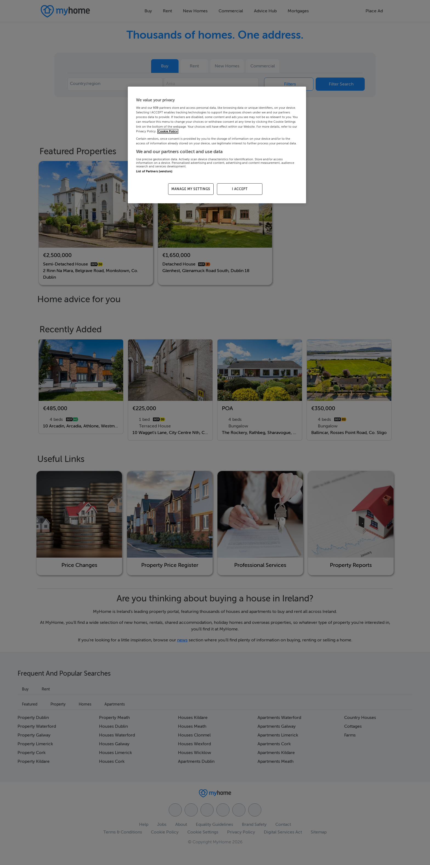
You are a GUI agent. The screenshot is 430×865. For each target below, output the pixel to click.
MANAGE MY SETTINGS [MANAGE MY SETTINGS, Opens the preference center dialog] (190, 189)
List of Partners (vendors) (154, 171)
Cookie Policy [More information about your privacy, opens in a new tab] (168, 131)
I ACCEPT (240, 189)
